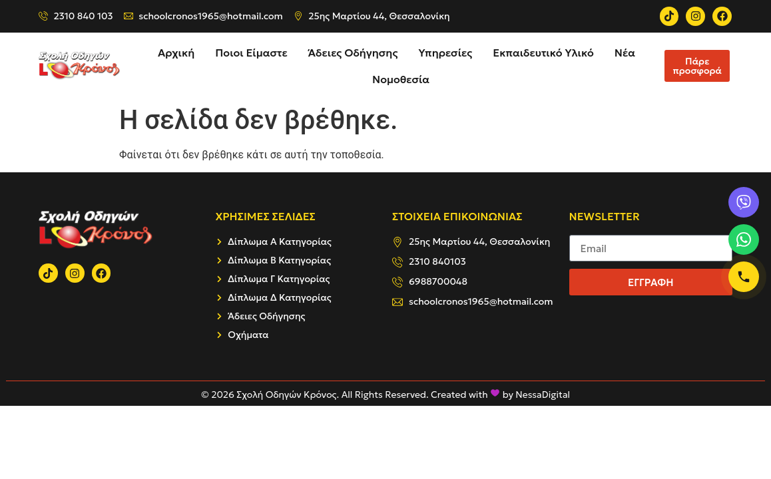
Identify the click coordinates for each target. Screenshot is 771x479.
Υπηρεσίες (445, 52)
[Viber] (743, 202)
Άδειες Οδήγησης (353, 52)
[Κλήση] (743, 276)
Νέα (625, 52)
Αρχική (176, 52)
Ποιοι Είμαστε (251, 52)
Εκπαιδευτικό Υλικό (543, 52)
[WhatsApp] (743, 239)
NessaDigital (542, 394)
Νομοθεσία (400, 79)
